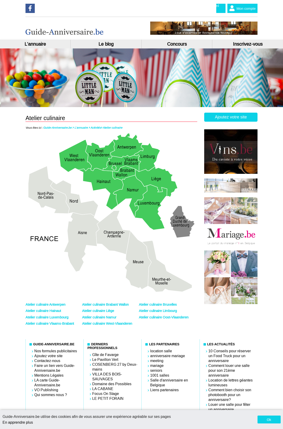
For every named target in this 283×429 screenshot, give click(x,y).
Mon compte (241, 8)
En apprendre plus (18, 422)
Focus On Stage (105, 393)
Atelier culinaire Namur (99, 317)
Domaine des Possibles (111, 383)
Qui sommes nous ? (50, 394)
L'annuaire (35, 44)
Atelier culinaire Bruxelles (158, 304)
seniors (156, 370)
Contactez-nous (47, 360)
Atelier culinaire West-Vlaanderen (107, 323)
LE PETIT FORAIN (108, 398)
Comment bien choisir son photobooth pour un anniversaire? (229, 395)
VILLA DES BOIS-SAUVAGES (107, 376)
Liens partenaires (164, 390)
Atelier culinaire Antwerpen (45, 304)
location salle (161, 351)
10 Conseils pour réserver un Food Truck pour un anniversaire (229, 356)
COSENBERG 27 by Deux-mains (114, 367)
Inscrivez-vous (248, 44)
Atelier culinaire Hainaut (43, 310)
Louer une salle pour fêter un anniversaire (229, 407)
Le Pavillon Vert (105, 359)
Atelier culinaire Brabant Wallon (105, 304)
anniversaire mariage (167, 355)
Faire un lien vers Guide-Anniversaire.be (54, 368)
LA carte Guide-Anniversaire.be (47, 383)
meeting (156, 360)
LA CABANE (102, 388)
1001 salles (159, 375)
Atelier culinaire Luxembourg (46, 317)
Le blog (106, 44)
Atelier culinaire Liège (98, 310)
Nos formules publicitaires (55, 351)
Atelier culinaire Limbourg (158, 310)
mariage (157, 365)
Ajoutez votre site (231, 117)
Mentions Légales (49, 375)
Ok (269, 420)
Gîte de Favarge (105, 354)
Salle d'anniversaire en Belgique (169, 383)
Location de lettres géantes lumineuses (230, 383)
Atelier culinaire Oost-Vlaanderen (163, 317)
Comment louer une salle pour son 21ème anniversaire (229, 370)
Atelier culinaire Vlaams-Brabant (49, 323)
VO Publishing (46, 390)
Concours (177, 44)
